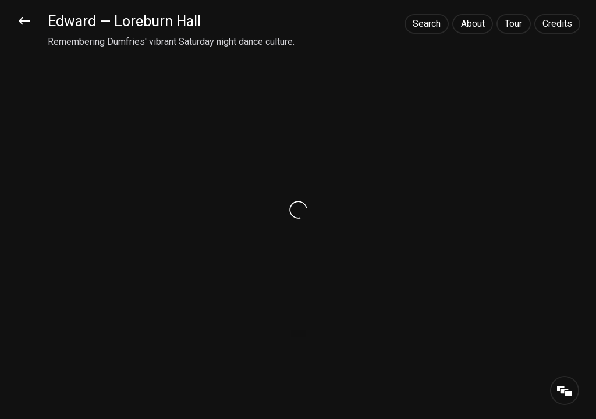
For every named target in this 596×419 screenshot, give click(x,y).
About (473, 23)
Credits (557, 23)
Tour (513, 23)
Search (427, 23)
